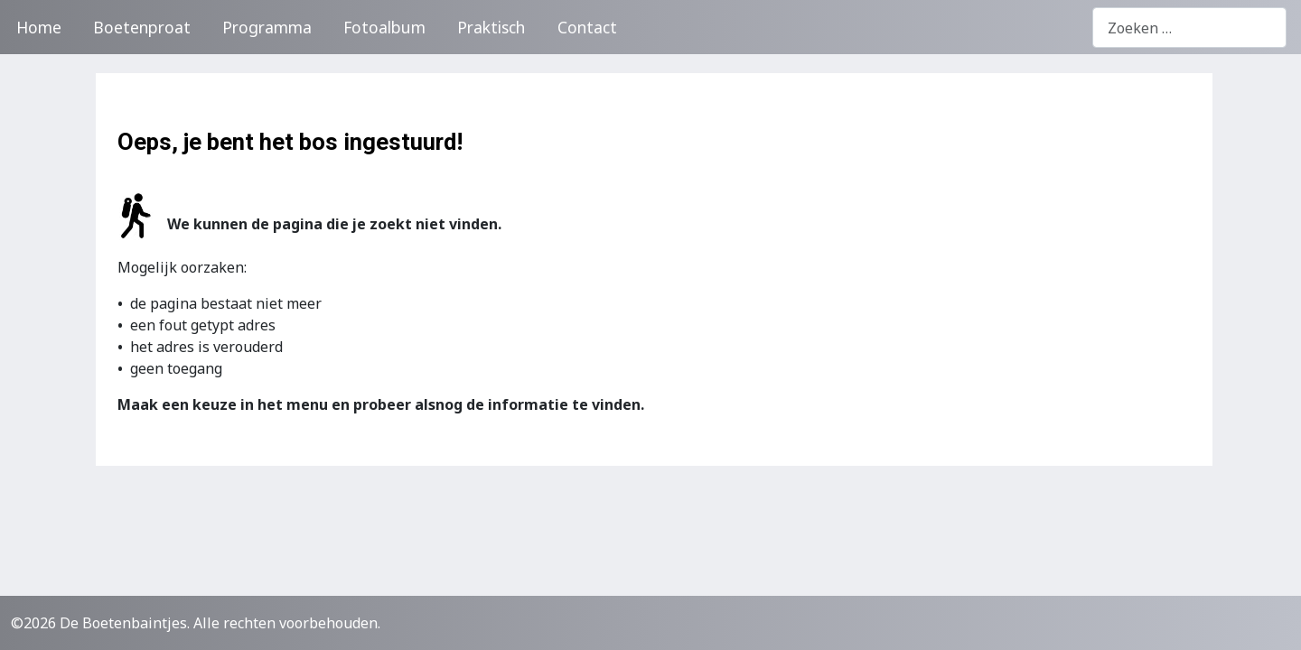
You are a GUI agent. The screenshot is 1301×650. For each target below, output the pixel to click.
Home (38, 27)
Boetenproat (142, 27)
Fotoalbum (384, 27)
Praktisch (491, 27)
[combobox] (1189, 27)
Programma (267, 27)
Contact (587, 27)
